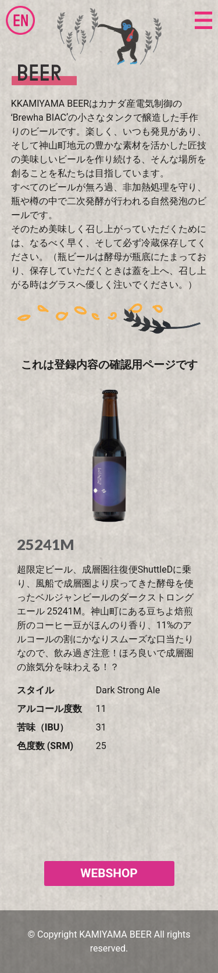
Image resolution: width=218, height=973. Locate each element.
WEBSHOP (108, 873)
